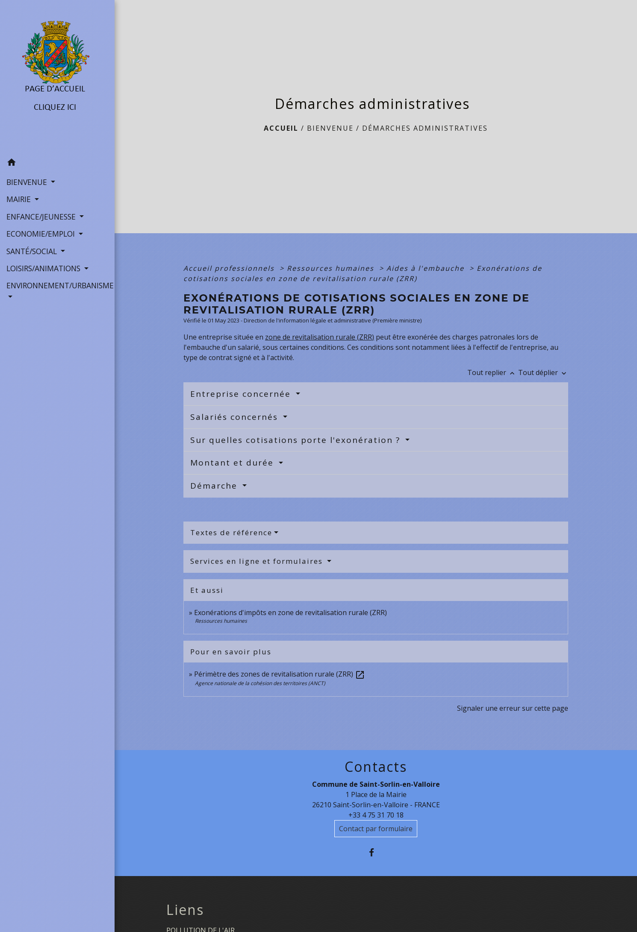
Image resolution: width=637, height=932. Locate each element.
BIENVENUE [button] (27, 182)
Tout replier (492, 372)
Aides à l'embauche (426, 268)
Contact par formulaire (376, 828)
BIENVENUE (330, 128)
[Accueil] (57, 77)
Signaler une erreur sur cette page (512, 708)
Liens (185, 910)
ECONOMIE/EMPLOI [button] (41, 234)
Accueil (281, 128)
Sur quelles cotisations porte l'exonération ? (296, 439)
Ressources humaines (332, 268)
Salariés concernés (235, 416)
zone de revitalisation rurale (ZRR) (319, 337)
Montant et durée (233, 462)
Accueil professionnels (230, 268)
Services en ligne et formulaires (257, 561)
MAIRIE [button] (19, 199)
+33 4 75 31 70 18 (376, 815)
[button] (57, 163)
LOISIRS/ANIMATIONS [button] (44, 268)
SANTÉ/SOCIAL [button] (32, 251)
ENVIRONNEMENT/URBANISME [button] (57, 285)
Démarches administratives (425, 128)
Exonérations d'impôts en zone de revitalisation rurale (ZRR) (290, 612)
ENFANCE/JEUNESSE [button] (42, 216)
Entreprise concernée (242, 393)
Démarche (215, 485)
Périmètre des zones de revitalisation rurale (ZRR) (279, 674)
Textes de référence (231, 532)
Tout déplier (543, 372)
